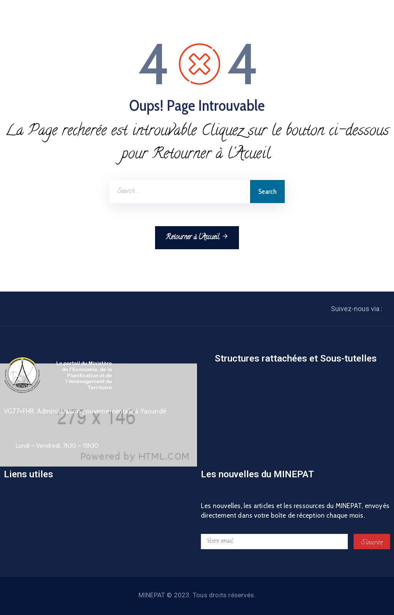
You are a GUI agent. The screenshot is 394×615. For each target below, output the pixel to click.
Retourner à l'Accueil (197, 237)
